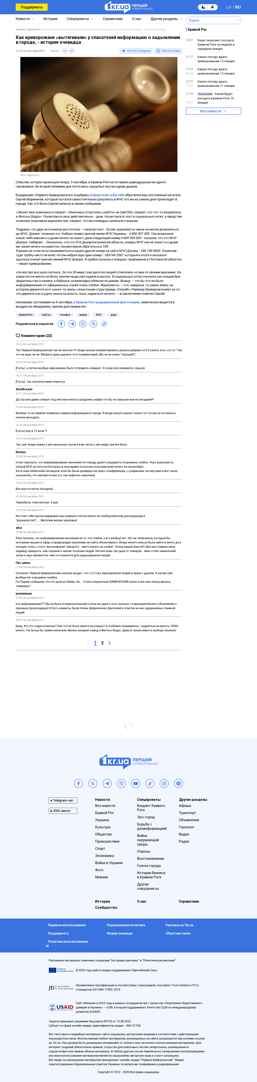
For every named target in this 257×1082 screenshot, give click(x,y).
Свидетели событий (107, 195)
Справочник (113, 19)
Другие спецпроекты (148, 886)
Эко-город (146, 817)
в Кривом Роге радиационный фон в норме (106, 302)
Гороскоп (186, 827)
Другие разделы (164, 19)
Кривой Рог (26, 314)
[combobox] (211, 20)
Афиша (185, 806)
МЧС (99, 314)
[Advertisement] (99, 679)
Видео (184, 834)
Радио (184, 841)
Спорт (100, 848)
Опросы (143, 851)
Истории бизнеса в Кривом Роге (151, 875)
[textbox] (211, 20)
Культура (102, 827)
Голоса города (149, 866)
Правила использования (67, 925)
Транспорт (187, 813)
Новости (23, 19)
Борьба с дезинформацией (152, 826)
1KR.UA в (139, 51)
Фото (99, 870)
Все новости (210, 111)
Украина (102, 820)
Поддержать (32, 7)
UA (228, 7)
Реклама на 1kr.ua (179, 925)
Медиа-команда (120, 933)
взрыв (83, 314)
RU (238, 7)
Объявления (189, 820)
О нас (136, 19)
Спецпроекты (78, 19)
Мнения (101, 877)
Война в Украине (109, 863)
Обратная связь (178, 933)
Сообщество (106, 907)
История (50, 19)
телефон (65, 314)
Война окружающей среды (148, 840)
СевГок (46, 314)
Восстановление (150, 858)
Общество (103, 834)
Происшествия (107, 841)
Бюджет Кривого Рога (151, 808)
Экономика (104, 856)
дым (113, 314)
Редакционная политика (126, 925)
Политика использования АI (67, 944)
